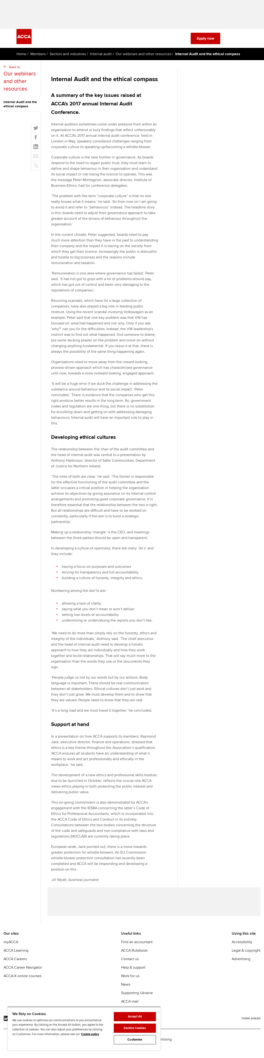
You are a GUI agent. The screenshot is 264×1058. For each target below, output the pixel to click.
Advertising (241, 967)
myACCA (11, 950)
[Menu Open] (244, 42)
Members (38, 58)
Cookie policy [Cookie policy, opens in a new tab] (90, 1034)
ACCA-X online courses (22, 984)
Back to (21, 83)
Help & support (133, 975)
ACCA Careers (15, 967)
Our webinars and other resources (143, 58)
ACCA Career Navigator (23, 975)
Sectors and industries (68, 58)
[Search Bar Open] (231, 42)
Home (21, 58)
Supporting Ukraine (137, 1001)
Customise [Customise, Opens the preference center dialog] (134, 1039)
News (125, 992)
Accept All (135, 1016)
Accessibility (242, 950)
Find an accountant (137, 950)
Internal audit (101, 58)
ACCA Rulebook (134, 958)
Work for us (130, 984)
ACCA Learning (16, 958)
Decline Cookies (135, 1028)
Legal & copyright (246, 958)
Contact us (130, 967)
